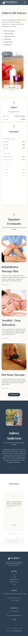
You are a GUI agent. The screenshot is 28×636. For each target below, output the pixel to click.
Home (14, 575)
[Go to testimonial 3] (13, 533)
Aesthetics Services (14, 583)
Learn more (5, 287)
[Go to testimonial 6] (17, 533)
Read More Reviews (14, 541)
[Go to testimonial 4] (14, 533)
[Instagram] (15, 622)
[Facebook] (12, 622)
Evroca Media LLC (17, 630)
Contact (14, 585)
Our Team (14, 578)
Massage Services (14, 580)
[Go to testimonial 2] (11, 533)
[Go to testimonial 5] (16, 533)
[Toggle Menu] (24, 2)
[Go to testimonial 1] (10, 533)
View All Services (14, 394)
